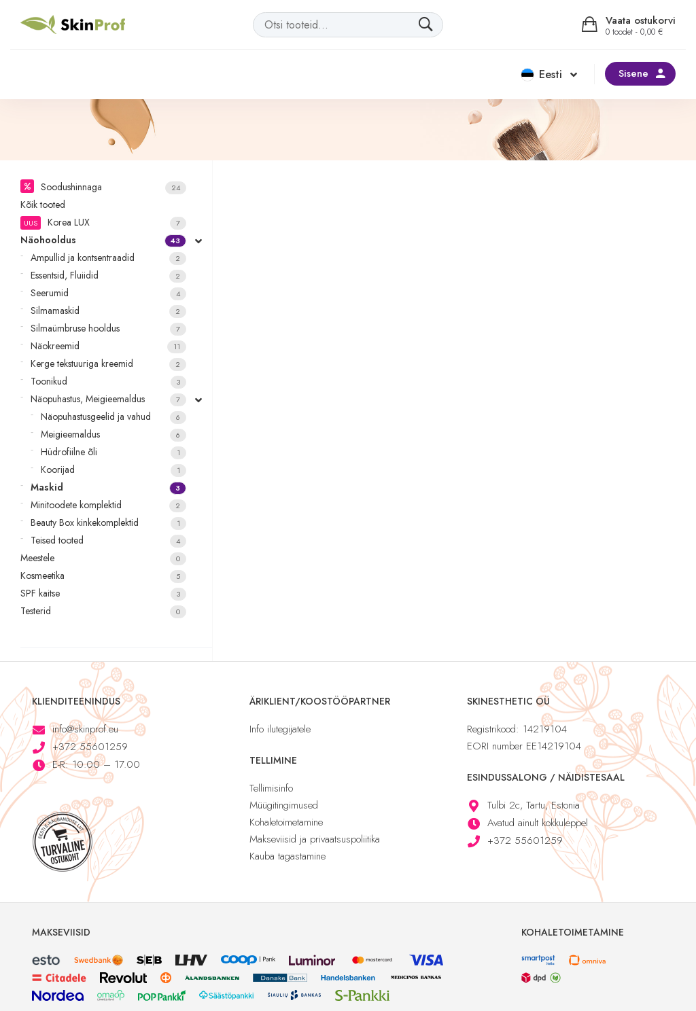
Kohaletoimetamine (286, 822)
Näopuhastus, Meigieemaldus (108, 399)
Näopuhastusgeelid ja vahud (113, 417)
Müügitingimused (283, 805)
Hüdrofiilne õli (113, 452)
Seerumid (108, 293)
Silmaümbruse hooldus (108, 328)
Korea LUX (103, 222)
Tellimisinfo (271, 788)
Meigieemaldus (113, 434)
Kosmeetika (103, 576)
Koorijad (113, 470)
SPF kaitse (103, 593)
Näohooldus (103, 240)
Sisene (633, 73)
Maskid (108, 487)
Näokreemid (108, 346)
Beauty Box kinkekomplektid (108, 523)
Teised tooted (108, 540)
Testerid (103, 611)
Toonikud (108, 381)
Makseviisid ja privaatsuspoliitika (314, 839)
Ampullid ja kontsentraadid (108, 258)
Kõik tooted (42, 204)
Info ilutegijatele (280, 729)
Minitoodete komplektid (108, 505)
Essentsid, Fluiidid (108, 275)
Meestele (103, 558)
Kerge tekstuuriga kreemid (108, 364)
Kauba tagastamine (287, 856)
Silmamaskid (108, 311)
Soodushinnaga (113, 187)
